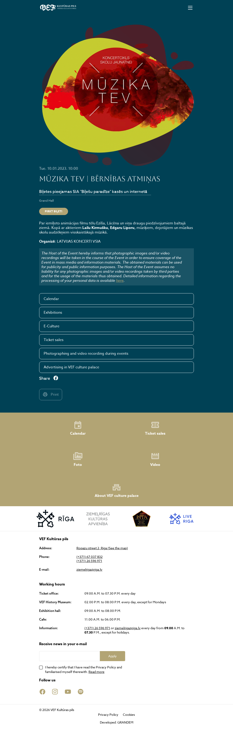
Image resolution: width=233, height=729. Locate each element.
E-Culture (51, 326)
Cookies (129, 714)
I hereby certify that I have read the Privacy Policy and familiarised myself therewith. (83, 669)
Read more (96, 672)
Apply (112, 656)
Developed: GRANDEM (116, 722)
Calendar (51, 299)
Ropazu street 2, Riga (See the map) (102, 548)
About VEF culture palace (117, 490)
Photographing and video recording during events (86, 353)
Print (51, 394)
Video (155, 459)
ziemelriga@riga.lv (89, 569)
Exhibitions (53, 312)
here (120, 280)
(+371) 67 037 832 (89, 557)
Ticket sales (53, 340)
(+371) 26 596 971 (89, 561)
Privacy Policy (108, 714)
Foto (77, 459)
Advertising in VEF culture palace (71, 367)
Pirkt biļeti (53, 211)
